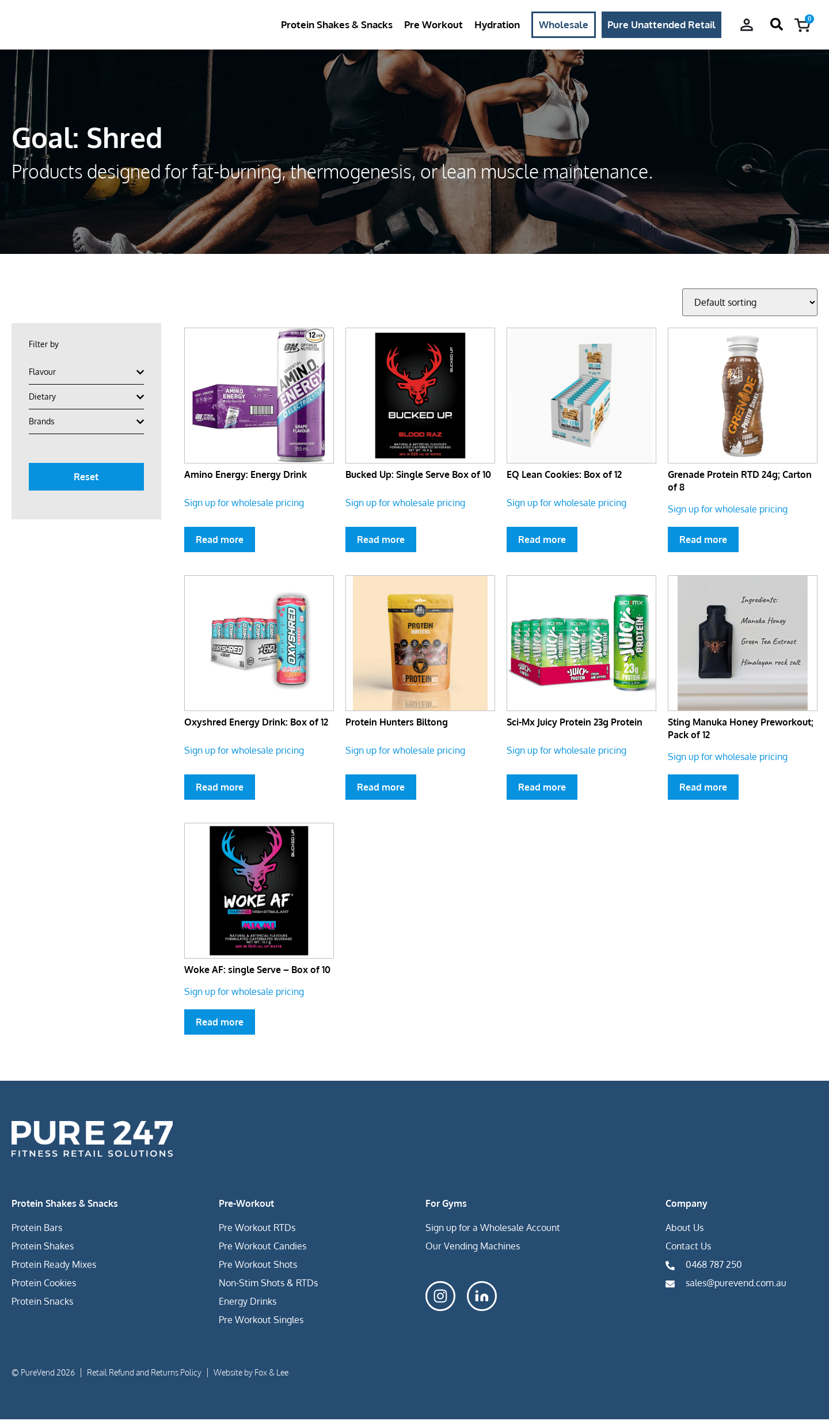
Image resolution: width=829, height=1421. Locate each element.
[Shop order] (749, 304)
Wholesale (563, 25)
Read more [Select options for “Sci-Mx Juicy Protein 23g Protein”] (542, 789)
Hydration (497, 25)
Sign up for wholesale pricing (244, 504)
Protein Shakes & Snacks (337, 25)
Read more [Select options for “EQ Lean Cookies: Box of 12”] (542, 541)
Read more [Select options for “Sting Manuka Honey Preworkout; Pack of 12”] (703, 789)
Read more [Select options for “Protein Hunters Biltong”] (381, 789)
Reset (86, 478)
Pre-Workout (246, 1205)
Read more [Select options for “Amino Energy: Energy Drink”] (220, 541)
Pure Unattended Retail (661, 25)
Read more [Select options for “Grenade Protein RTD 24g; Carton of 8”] (703, 541)
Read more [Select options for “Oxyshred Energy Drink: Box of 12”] (220, 789)
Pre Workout (433, 25)
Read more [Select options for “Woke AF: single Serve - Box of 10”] (220, 1023)
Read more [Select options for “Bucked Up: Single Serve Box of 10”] (381, 541)
